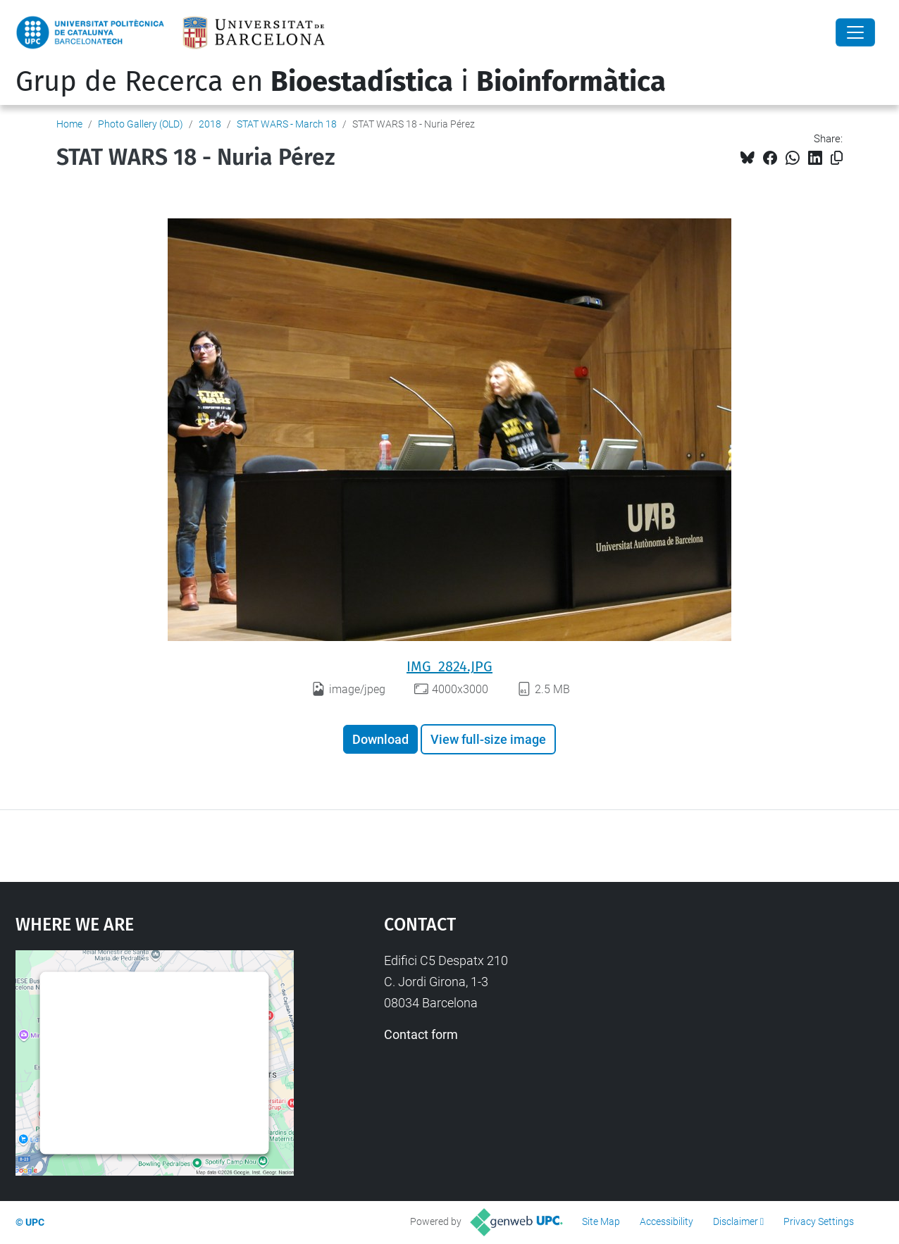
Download (380, 739)
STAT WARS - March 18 (287, 124)
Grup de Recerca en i (341, 82)
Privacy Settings (818, 1221)
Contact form (421, 1034)
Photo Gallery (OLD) (140, 124)
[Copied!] (837, 158)
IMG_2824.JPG (449, 666)
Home (69, 124)
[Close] (855, 32)
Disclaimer (735, 1221)
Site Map (601, 1221)
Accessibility (666, 1221)
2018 (210, 124)
